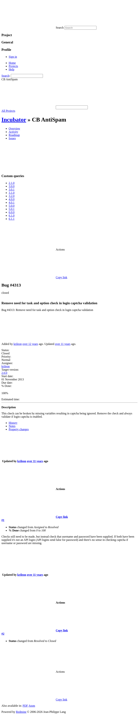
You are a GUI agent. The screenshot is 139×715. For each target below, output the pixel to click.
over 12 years (30, 343)
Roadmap (14, 135)
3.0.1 (11, 189)
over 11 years (62, 343)
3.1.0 (11, 192)
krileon (18, 343)
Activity (13, 131)
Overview (14, 128)
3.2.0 (11, 196)
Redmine (21, 711)
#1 (2, 520)
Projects (13, 66)
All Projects (8, 110)
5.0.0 (11, 205)
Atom (31, 705)
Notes (12, 426)
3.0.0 (11, 186)
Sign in (13, 56)
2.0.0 (4, 372)
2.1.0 (11, 182)
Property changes (19, 429)
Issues (12, 138)
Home (12, 62)
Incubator (13, 119)
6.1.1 (11, 218)
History (13, 422)
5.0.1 (11, 209)
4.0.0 (11, 199)
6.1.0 (11, 215)
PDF (25, 705)
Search (5, 75)
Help (11, 69)
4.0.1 (11, 202)
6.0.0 (11, 212)
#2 (2, 633)
